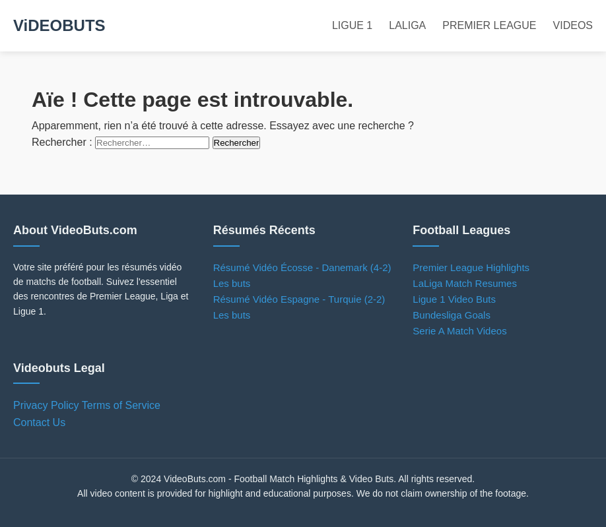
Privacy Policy (46, 405)
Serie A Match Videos (459, 330)
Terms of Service (121, 405)
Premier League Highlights (471, 267)
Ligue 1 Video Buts (454, 299)
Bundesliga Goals (451, 315)
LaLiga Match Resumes (465, 283)
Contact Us (39, 422)
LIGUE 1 (352, 25)
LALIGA (407, 25)
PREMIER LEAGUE (489, 25)
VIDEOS (573, 25)
